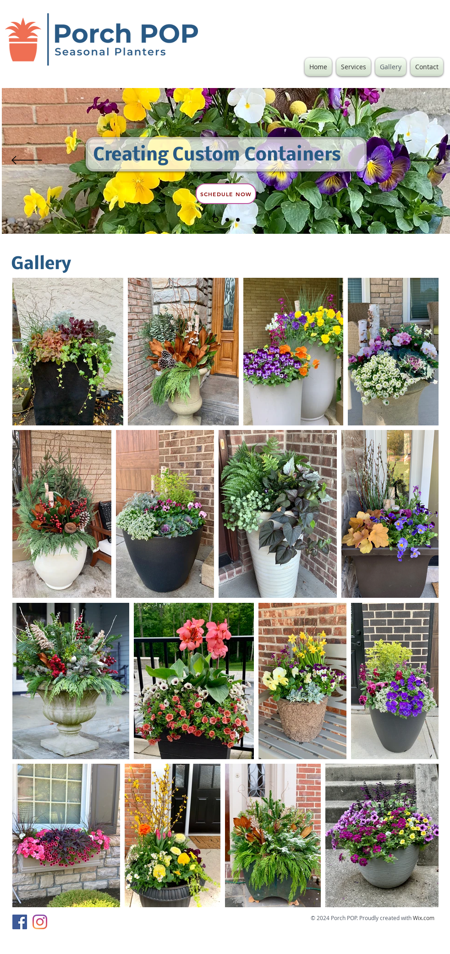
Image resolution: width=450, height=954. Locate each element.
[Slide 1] (227, 219)
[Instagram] (40, 922)
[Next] (426, 161)
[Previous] (26, 161)
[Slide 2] (216, 220)
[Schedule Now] (226, 193)
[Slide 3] (238, 219)
